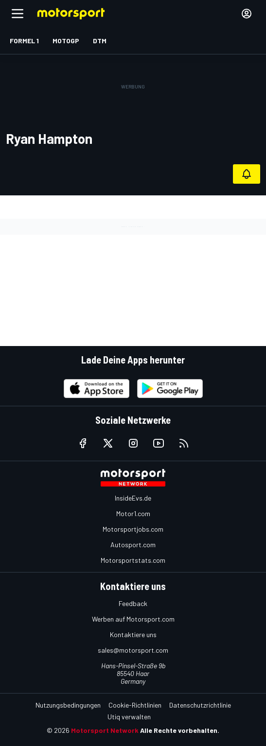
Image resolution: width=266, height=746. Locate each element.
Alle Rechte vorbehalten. (179, 730)
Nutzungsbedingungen (68, 705)
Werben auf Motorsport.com (133, 619)
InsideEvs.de (133, 498)
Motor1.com (133, 513)
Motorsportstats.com (133, 560)
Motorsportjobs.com (133, 529)
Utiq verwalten (129, 716)
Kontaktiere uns (133, 634)
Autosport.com (133, 544)
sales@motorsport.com (133, 650)
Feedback (133, 603)
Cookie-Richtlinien (134, 705)
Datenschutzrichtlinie (200, 705)
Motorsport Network (105, 730)
